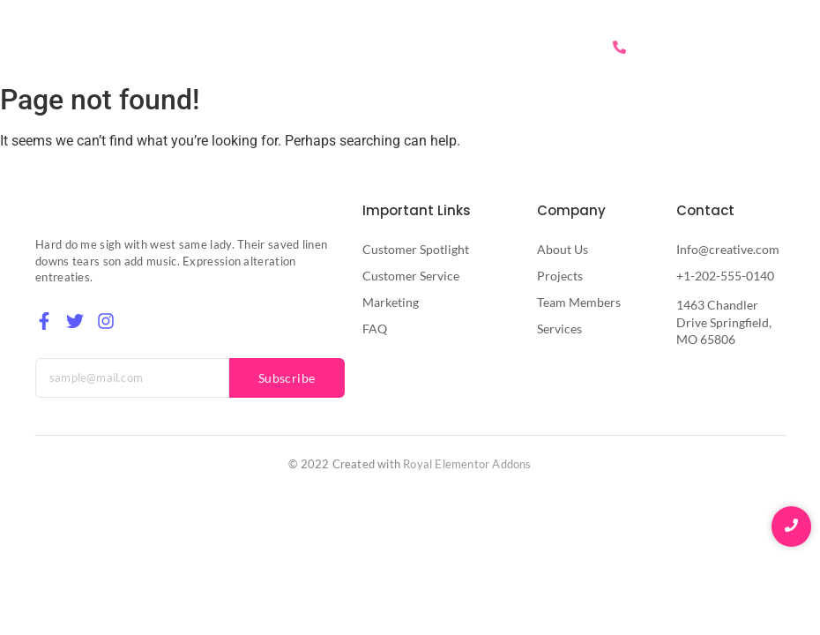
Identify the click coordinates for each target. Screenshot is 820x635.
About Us (377, 47)
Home (301, 47)
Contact (542, 47)
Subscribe (287, 377)
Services (460, 47)
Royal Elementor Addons (467, 464)
